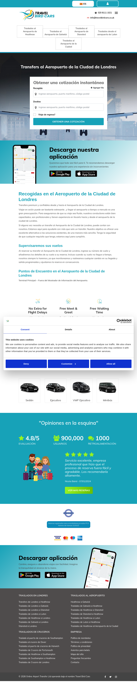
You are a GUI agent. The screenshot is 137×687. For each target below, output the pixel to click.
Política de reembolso (81, 644)
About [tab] (112, 329)
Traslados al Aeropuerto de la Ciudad (68, 43)
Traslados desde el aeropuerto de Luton (107, 33)
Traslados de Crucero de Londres (34, 668)
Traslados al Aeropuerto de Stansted (81, 31)
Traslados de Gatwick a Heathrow (86, 612)
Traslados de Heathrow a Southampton (37, 660)
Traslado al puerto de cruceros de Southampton (41, 644)
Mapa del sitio (77, 660)
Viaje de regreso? (47, 120)
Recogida (39, 93)
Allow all (110, 363)
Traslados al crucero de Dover (32, 648)
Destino (38, 107)
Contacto (75, 668)
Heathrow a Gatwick (80, 608)
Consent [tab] (25, 329)
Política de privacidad (80, 652)
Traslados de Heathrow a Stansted (87, 616)
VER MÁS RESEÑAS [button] (79, 496)
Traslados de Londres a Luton (32, 620)
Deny (26, 363)
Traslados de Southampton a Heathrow (37, 664)
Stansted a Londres (28, 632)
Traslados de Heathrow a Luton (85, 624)
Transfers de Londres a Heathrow (34, 608)
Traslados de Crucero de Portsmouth (36, 656)
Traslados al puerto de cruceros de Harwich (39, 652)
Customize (68, 363)
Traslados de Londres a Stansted (34, 616)
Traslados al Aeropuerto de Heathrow (30, 31)
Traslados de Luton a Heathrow (85, 628)
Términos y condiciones (81, 648)
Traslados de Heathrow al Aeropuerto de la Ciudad (94, 632)
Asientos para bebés (80, 656)
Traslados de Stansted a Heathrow (87, 620)
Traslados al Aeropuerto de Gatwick (56, 33)
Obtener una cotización (69, 127)
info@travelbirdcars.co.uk (100, 17)
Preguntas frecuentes (81, 664)
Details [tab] (68, 329)
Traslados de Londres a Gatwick (33, 612)
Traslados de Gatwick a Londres (33, 628)
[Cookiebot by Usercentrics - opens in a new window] (119, 321)
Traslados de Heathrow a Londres (34, 624)
